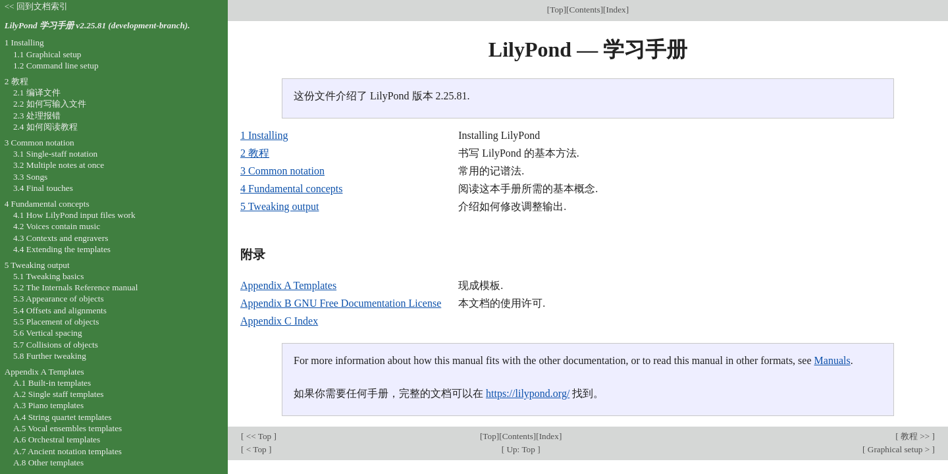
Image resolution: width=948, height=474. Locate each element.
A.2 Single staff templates (58, 394)
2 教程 (254, 153)
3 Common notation (282, 170)
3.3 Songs (30, 177)
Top (556, 9)
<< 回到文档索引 (36, 6)
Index (616, 9)
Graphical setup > (899, 449)
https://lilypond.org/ (527, 393)
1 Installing (264, 135)
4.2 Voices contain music (56, 226)
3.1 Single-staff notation (55, 154)
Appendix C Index (279, 321)
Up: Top (520, 449)
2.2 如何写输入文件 (49, 104)
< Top (256, 449)
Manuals (832, 360)
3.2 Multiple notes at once (58, 165)
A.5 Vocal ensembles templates (67, 428)
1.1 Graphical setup (47, 54)
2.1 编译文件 (37, 92)
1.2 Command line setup (56, 65)
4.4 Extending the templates (62, 249)
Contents (584, 9)
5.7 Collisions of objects (55, 345)
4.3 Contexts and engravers (60, 238)
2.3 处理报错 (37, 115)
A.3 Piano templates (48, 405)
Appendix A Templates (288, 285)
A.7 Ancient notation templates (67, 451)
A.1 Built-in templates (52, 383)
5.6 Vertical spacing (47, 333)
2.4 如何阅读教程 (45, 127)
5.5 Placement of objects (56, 322)
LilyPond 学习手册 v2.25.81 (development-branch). (97, 25)
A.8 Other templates (48, 462)
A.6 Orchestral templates (56, 439)
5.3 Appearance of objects (58, 298)
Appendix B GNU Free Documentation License (340, 303)
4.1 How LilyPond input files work (74, 215)
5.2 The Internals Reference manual (75, 287)
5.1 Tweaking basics (48, 276)
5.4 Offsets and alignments (60, 310)
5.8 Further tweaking (49, 356)
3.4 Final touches (43, 188)
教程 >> (915, 436)
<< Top (258, 436)
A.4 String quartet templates (62, 417)
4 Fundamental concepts (291, 188)
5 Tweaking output (279, 206)
